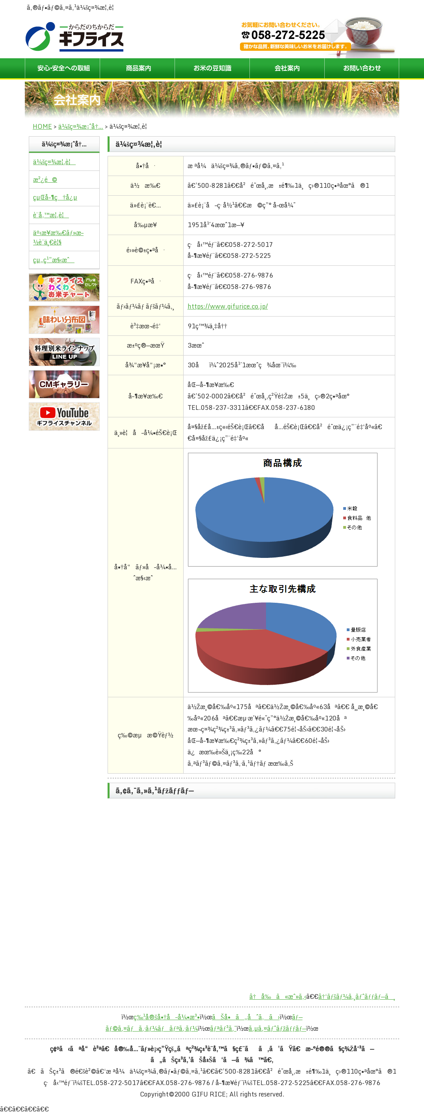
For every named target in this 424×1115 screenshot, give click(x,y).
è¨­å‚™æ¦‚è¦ (51, 215)
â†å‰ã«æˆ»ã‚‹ (277, 996)
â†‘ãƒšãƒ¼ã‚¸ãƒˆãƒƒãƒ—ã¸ (356, 996)
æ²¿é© (45, 179)
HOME (42, 126)
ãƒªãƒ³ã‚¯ (223, 1028)
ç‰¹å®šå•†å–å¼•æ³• (166, 1017)
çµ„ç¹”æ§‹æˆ (53, 260)
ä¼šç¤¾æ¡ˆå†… (80, 126)
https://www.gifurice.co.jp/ (228, 306)
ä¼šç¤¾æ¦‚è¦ (54, 162)
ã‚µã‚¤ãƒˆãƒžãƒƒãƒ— (277, 1028)
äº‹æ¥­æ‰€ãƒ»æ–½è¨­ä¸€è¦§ (58, 237)
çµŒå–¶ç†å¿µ (55, 197)
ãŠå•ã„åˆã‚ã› (246, 1017)
